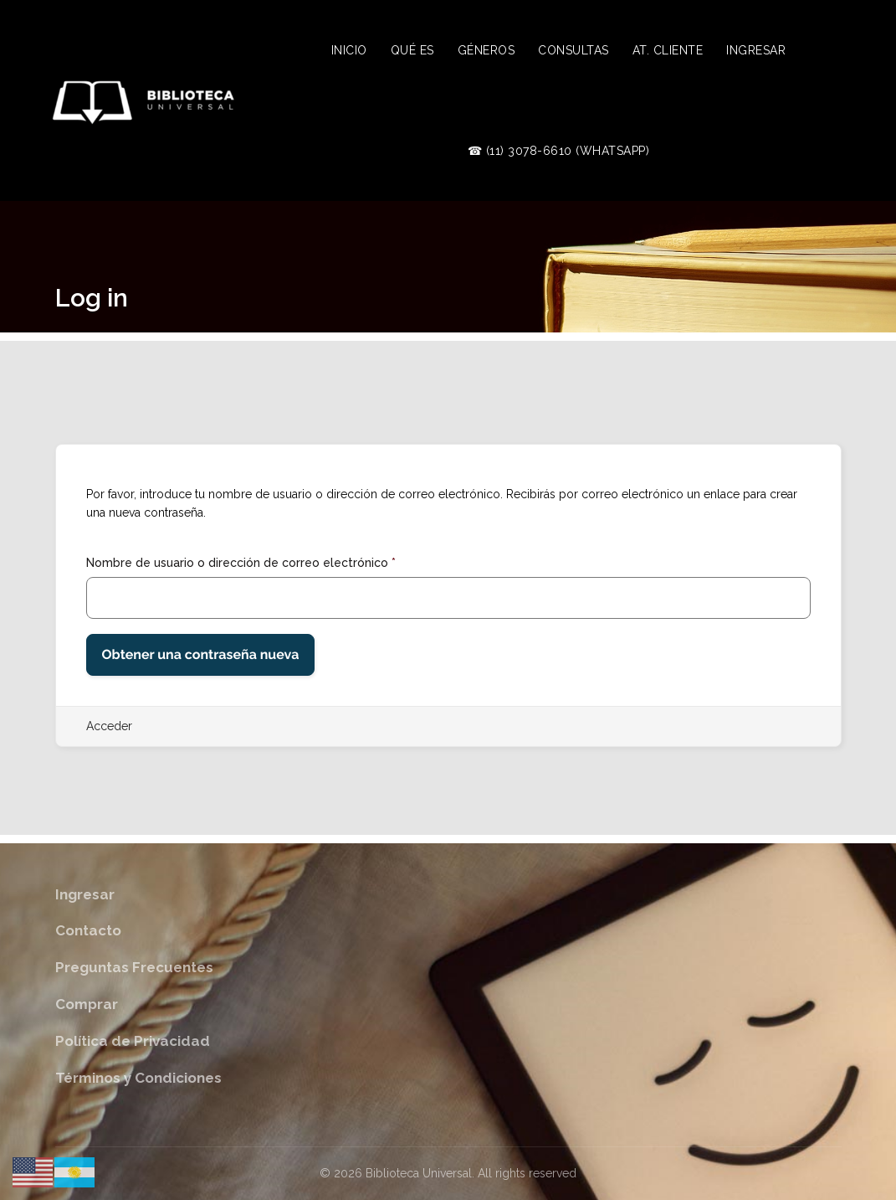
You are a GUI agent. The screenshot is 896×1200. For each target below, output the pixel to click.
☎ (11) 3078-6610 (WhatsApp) (559, 150)
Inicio (349, 50)
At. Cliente (668, 50)
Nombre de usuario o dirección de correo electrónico (241, 562)
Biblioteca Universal (419, 1173)
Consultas (573, 50)
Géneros (486, 50)
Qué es (412, 50)
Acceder (109, 726)
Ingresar (756, 50)
